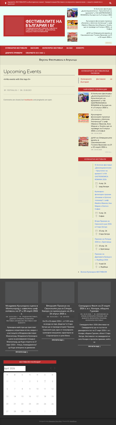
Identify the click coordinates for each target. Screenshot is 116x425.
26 (52, 404)
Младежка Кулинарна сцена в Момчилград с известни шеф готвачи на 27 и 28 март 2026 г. (22, 310)
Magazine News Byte (55, 421)
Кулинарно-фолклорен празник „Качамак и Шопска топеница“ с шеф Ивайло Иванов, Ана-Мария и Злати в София (103, 200)
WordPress (73, 421)
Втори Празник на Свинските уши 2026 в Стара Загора (103, 224)
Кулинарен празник (95, 316)
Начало (66, 317)
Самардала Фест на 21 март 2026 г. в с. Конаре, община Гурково (94, 308)
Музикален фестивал (24, 321)
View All (108, 43)
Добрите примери (17, 319)
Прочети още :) (22, 352)
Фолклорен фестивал (94, 320)
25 (45, 404)
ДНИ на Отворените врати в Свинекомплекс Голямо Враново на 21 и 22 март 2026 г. (96, 35)
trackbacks (28, 100)
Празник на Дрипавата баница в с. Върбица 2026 (103, 257)
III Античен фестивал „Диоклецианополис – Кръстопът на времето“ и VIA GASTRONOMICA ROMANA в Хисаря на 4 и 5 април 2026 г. (96, 13)
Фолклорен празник (98, 318)
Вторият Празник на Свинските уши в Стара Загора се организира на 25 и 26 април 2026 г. (58, 310)
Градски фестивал (29, 317)
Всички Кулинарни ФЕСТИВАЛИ (94, 272)
